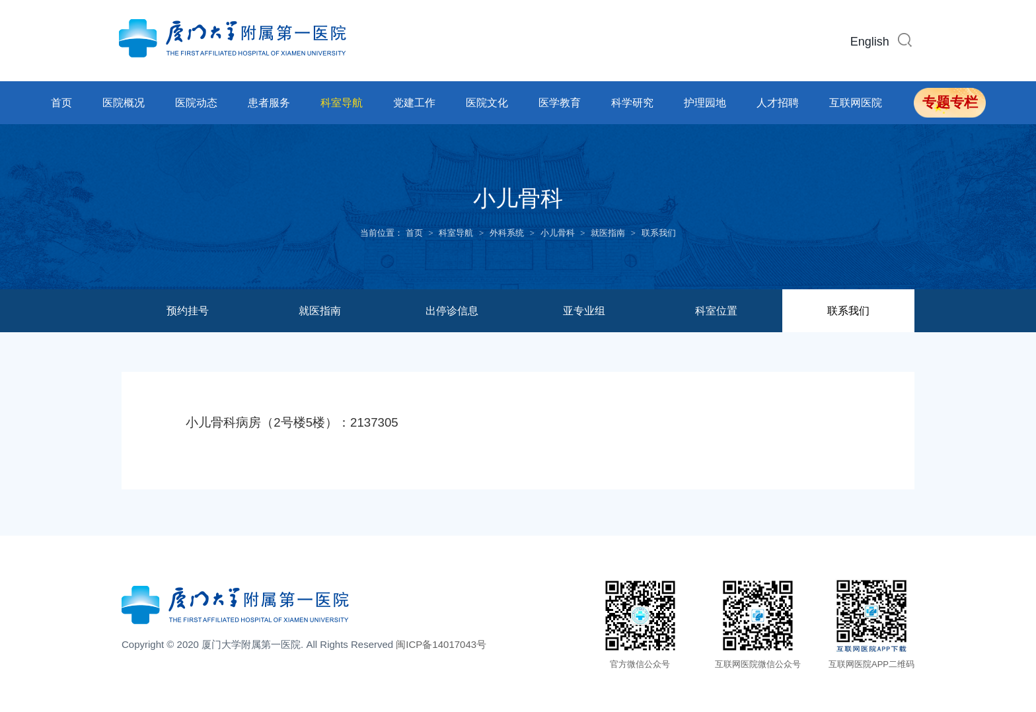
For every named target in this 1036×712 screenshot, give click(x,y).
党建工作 (414, 102)
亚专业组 (584, 310)
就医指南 (608, 233)
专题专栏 (950, 102)
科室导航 (341, 102)
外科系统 (507, 233)
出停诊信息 (452, 310)
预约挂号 (187, 310)
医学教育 (559, 102)
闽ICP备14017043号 (441, 644)
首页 (61, 102)
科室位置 (716, 310)
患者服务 (269, 102)
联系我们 (659, 233)
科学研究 (632, 102)
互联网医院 (855, 102)
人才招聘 (778, 102)
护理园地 (705, 102)
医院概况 (123, 102)
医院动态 (196, 102)
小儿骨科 (557, 233)
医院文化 (487, 102)
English (869, 41)
